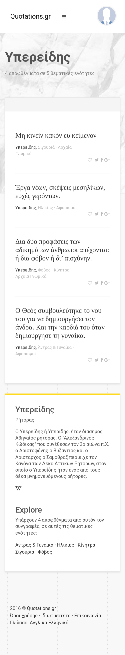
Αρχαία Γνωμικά (30, 276)
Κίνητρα (61, 269)
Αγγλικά (38, 623)
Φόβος (44, 269)
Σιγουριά (46, 147)
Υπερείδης (25, 147)
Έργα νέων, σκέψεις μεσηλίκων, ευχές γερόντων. (60, 191)
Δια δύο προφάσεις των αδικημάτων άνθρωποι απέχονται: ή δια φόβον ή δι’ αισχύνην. (62, 249)
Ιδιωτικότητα (56, 616)
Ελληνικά (58, 623)
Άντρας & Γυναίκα (55, 347)
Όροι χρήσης (24, 616)
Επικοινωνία (87, 616)
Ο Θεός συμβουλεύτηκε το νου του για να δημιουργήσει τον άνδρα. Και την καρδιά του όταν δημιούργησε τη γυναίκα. (60, 322)
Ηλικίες (45, 207)
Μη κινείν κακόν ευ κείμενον (55, 135)
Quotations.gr (30, 16)
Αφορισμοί (66, 207)
